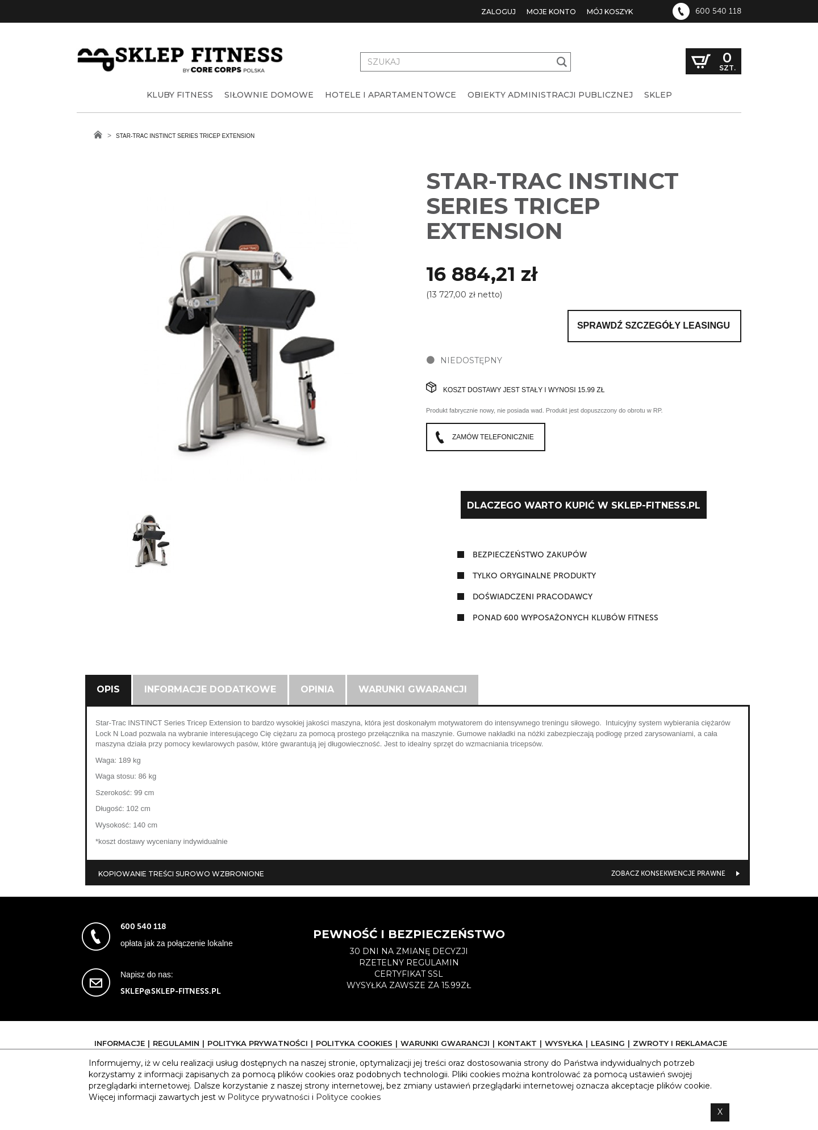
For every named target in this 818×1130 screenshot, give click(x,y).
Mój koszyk (610, 11)
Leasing (608, 1043)
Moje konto (551, 11)
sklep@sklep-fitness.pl (170, 991)
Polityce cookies (348, 1097)
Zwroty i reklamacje (680, 1043)
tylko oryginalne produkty (534, 576)
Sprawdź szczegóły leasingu (653, 325)
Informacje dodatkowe (210, 689)
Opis (108, 689)
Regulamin (176, 1043)
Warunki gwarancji (412, 689)
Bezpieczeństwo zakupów (530, 555)
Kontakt (517, 1043)
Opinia (317, 689)
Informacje (119, 1043)
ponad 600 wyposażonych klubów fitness (565, 618)
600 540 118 (718, 11)
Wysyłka (564, 1043)
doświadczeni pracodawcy (532, 597)
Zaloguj (498, 11)
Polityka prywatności (257, 1043)
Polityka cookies (354, 1043)
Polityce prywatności (268, 1097)
